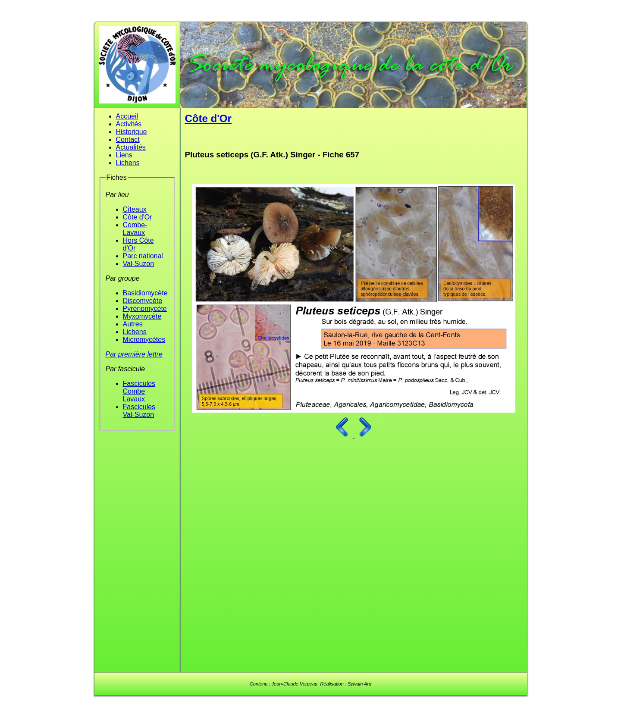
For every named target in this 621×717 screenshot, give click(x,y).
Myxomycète (142, 316)
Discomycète (143, 300)
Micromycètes (144, 339)
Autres (133, 324)
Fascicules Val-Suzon (139, 410)
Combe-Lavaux (135, 228)
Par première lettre (134, 354)
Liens (124, 155)
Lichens (128, 162)
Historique (131, 131)
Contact (128, 139)
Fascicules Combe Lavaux (139, 391)
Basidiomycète (145, 293)
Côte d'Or (137, 217)
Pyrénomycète (145, 308)
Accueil (127, 116)
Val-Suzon (138, 263)
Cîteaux (135, 209)
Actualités (131, 147)
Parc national (143, 256)
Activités (129, 124)
